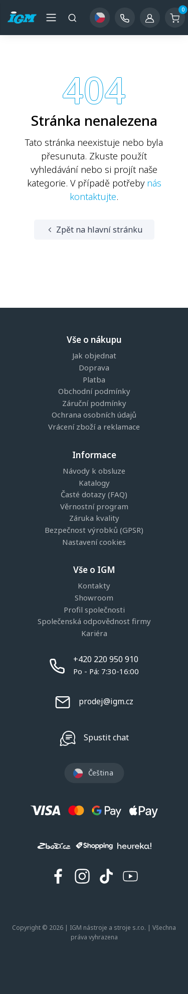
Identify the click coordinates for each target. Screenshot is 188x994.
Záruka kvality (94, 518)
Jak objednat (94, 356)
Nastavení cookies (94, 542)
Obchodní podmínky (94, 391)
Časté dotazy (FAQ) (94, 495)
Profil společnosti (94, 610)
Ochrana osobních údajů (94, 415)
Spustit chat (106, 737)
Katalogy (94, 483)
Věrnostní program (94, 507)
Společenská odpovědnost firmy (94, 622)
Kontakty (94, 586)
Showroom (94, 598)
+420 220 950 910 (105, 659)
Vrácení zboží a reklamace (94, 427)
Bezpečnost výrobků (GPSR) (94, 530)
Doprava (94, 368)
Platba (94, 380)
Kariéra (94, 634)
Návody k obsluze (94, 471)
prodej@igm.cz (106, 701)
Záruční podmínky (94, 404)
